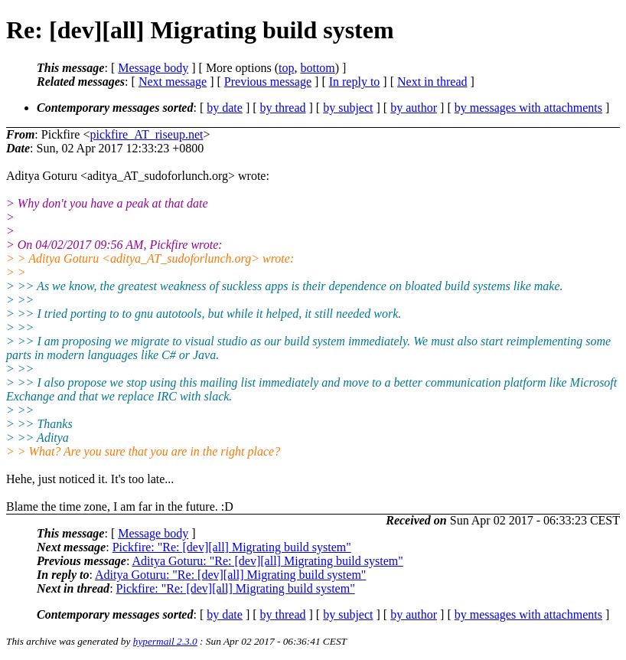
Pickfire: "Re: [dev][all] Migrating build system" (231, 547)
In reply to (354, 81)
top (286, 67)
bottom (317, 67)
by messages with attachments (528, 107)
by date (225, 107)
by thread (283, 107)
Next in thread (432, 81)
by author (413, 107)
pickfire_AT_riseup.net (146, 134)
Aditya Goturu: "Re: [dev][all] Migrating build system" (267, 560)
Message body (153, 67)
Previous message (267, 81)
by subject (348, 107)
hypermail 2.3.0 (165, 641)
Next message (173, 81)
